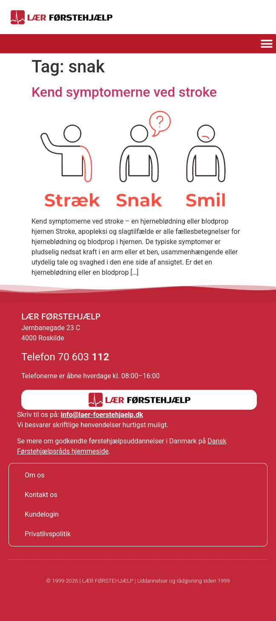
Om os (34, 475)
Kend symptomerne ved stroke (124, 92)
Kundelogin (42, 514)
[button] (266, 43)
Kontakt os (41, 495)
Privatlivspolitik (48, 534)
